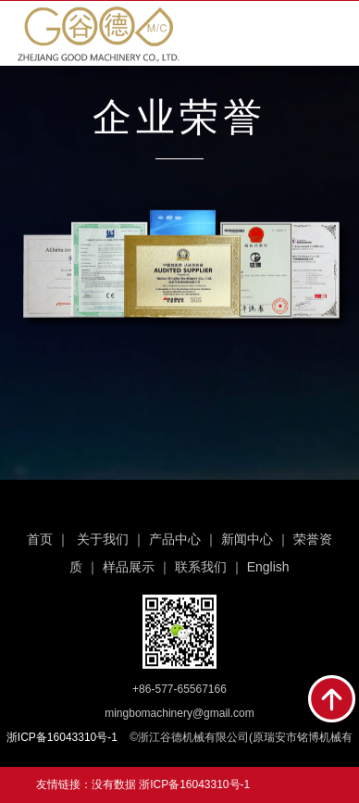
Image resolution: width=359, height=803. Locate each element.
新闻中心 (247, 539)
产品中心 (175, 539)
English (268, 566)
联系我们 (201, 566)
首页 (40, 539)
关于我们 (103, 539)
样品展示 (129, 566)
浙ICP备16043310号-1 (194, 784)
